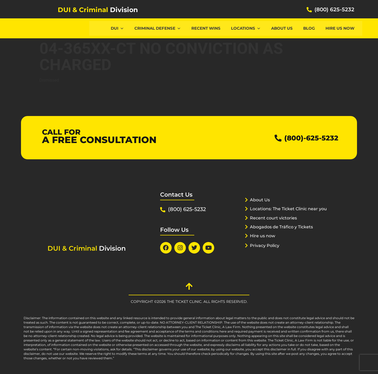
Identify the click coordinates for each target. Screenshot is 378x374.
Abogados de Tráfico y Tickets (284, 233)
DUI (117, 28)
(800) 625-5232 (334, 9)
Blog (309, 28)
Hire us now (340, 28)
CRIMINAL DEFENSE (157, 28)
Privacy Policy (266, 252)
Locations (246, 28)
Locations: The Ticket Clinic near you (286, 215)
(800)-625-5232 (307, 138)
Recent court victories (275, 224)
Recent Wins (205, 28)
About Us (282, 28)
